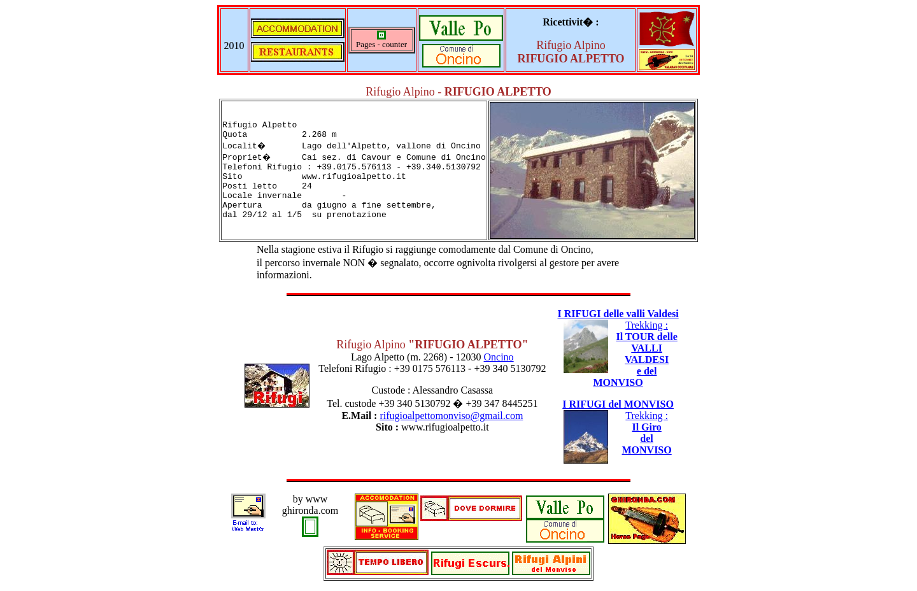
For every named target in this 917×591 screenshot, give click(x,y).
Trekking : (635, 354)
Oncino (499, 357)
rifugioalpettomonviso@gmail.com (451, 415)
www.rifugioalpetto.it (445, 427)
